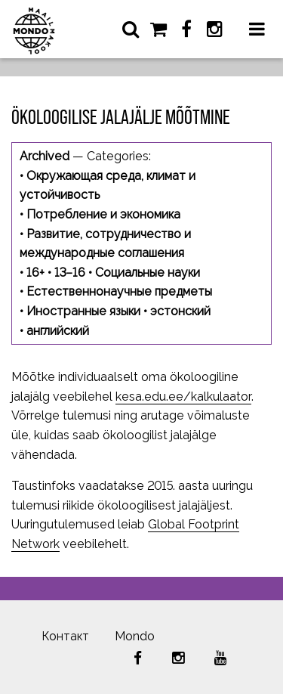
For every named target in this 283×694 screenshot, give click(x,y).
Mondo (135, 636)
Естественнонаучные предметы (119, 291)
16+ (35, 272)
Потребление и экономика (103, 214)
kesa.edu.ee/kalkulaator (183, 396)
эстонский (180, 311)
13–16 (69, 272)
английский (57, 331)
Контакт (65, 636)
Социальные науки (147, 272)
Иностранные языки (83, 311)
